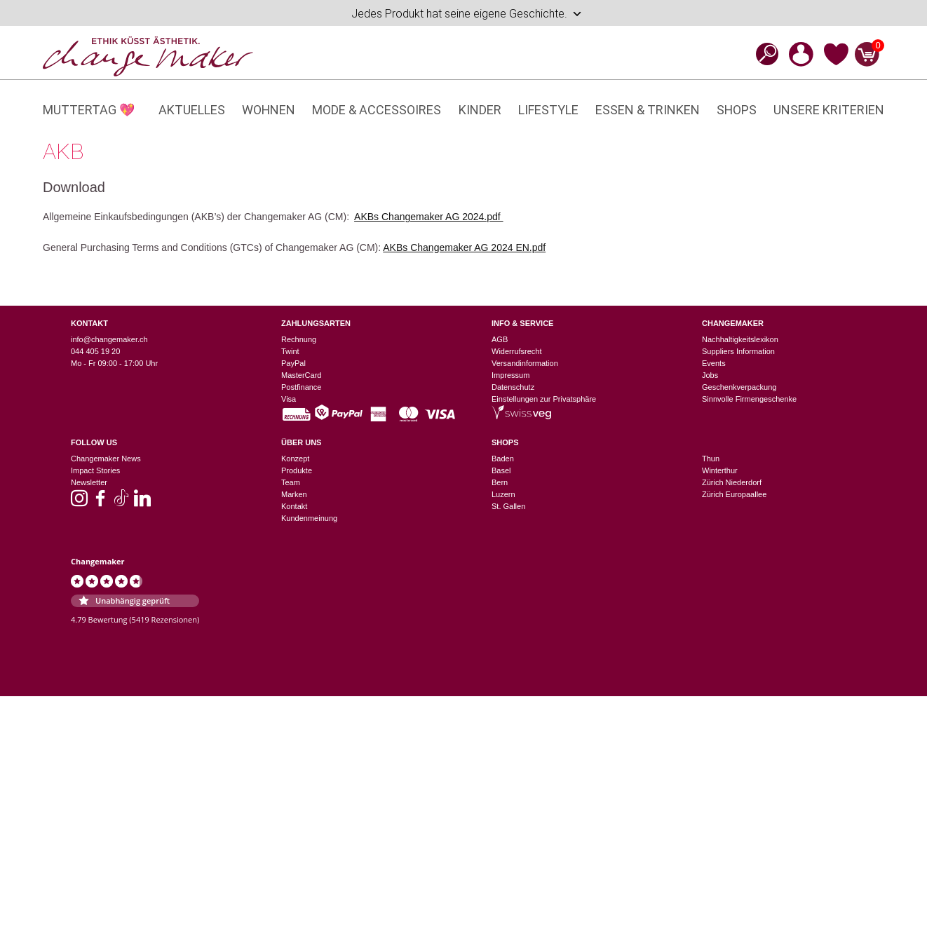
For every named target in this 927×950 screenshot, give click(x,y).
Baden (503, 458)
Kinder (480, 109)
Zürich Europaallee (734, 494)
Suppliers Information (738, 351)
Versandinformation (525, 363)
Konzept (295, 458)
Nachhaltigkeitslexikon (740, 339)
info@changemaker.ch (109, 339)
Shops (737, 109)
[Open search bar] (763, 53)
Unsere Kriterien (828, 109)
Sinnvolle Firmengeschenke (749, 399)
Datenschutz (513, 387)
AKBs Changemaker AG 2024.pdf (428, 216)
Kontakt (294, 506)
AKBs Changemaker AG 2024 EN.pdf (464, 247)
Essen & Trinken (647, 109)
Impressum (510, 375)
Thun (710, 458)
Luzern (503, 494)
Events (714, 363)
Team (290, 482)
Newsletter (89, 482)
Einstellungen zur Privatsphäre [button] (544, 399)
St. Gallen (508, 506)
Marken (294, 494)
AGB (500, 339)
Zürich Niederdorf (732, 482)
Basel (501, 470)
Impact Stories (95, 470)
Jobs (710, 375)
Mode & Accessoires (376, 109)
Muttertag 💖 (89, 109)
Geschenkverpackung (739, 387)
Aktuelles (191, 109)
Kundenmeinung (309, 518)
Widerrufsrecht (517, 351)
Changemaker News (106, 458)
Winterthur (720, 470)
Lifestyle (548, 109)
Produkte (296, 470)
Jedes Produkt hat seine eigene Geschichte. (467, 14)
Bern (500, 482)
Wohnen (268, 109)
